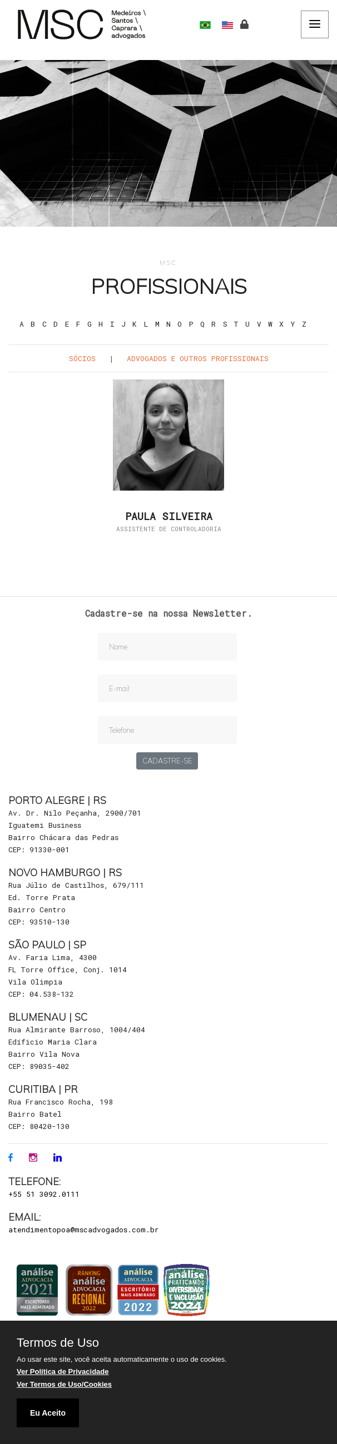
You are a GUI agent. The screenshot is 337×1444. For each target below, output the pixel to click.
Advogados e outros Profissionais (198, 358)
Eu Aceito (48, 1412)
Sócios (82, 358)
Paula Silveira (168, 517)
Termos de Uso (58, 1342)
